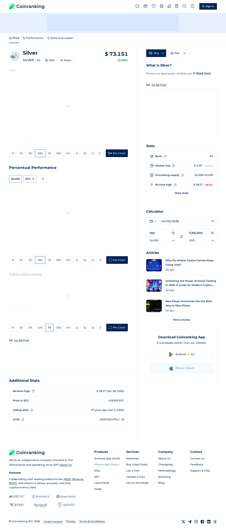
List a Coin (133, 470)
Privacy (71, 521)
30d (58, 153)
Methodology (167, 470)
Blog (161, 482)
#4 (38, 60)
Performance (33, 38)
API (96, 476)
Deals (98, 489)
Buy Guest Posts (136, 464)
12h (30, 153)
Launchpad (101, 482)
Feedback (196, 464)
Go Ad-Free (21, 340)
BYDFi (13, 483)
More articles (181, 319)
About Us (66, 464)
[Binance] (40, 496)
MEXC (67, 479)
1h (13, 153)
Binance (77, 479)
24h (40, 153)
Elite (97, 470)
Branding (164, 476)
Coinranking (27, 6)
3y (84, 153)
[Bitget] (66, 496)
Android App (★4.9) (107, 458)
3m (68, 153)
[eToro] (40, 505)
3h (21, 153)
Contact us (197, 458)
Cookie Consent (53, 521)
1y (77, 153)
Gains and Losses (60, 38)
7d (49, 153)
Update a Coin (135, 476)
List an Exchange (137, 482)
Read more (203, 73)
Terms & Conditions (92, 521)
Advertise (132, 458)
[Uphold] (66, 505)
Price (14, 38)
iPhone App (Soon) (106, 464)
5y (93, 153)
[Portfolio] (145, 6)
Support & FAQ (200, 470)
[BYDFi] (16, 505)
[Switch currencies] (181, 236)
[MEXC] (16, 496)
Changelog (165, 464)
